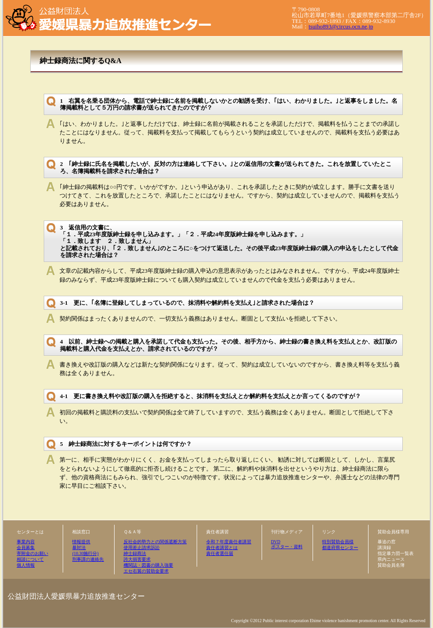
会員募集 (26, 547)
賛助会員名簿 (391, 565)
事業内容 (26, 541)
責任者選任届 (219, 553)
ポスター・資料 (287, 546)
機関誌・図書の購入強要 (148, 565)
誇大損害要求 (137, 559)
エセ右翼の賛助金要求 (146, 570)
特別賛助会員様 (338, 541)
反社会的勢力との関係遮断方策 (155, 541)
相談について (30, 559)
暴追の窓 (387, 541)
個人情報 (26, 565)
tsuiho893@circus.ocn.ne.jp (341, 26)
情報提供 (81, 541)
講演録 (384, 547)
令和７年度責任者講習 (228, 541)
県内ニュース (391, 559)
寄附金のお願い (32, 553)
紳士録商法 (135, 553)
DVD (276, 541)
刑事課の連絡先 (88, 559)
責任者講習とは (222, 547)
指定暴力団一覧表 (396, 553)
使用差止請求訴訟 (142, 547)
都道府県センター (340, 547)
